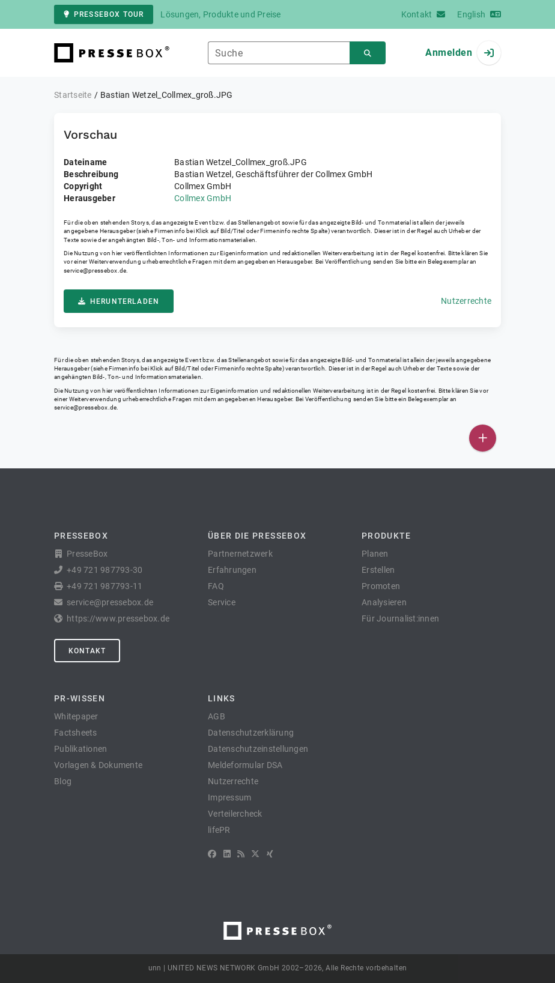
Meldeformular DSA (245, 765)
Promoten (381, 586)
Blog (62, 781)
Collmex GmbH (202, 198)
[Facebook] (212, 854)
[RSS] (240, 854)
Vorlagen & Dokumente (98, 765)
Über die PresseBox (257, 535)
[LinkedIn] (227, 854)
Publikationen (80, 749)
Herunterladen (118, 301)
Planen (375, 553)
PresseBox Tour (104, 14)
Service (221, 602)
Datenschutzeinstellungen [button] (258, 749)
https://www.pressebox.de (118, 618)
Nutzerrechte (466, 301)
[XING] (270, 854)
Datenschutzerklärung (251, 732)
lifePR (219, 830)
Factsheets (75, 732)
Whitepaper (76, 716)
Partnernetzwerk (240, 553)
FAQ (216, 586)
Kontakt (87, 651)
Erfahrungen (232, 570)
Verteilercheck (235, 813)
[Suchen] (368, 53)
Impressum (229, 797)
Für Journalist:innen (400, 618)
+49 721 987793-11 (104, 586)
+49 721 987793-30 (104, 570)
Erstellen (378, 570)
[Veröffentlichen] (482, 438)
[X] (255, 854)
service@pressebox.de (95, 270)
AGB (216, 716)
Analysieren (384, 602)
